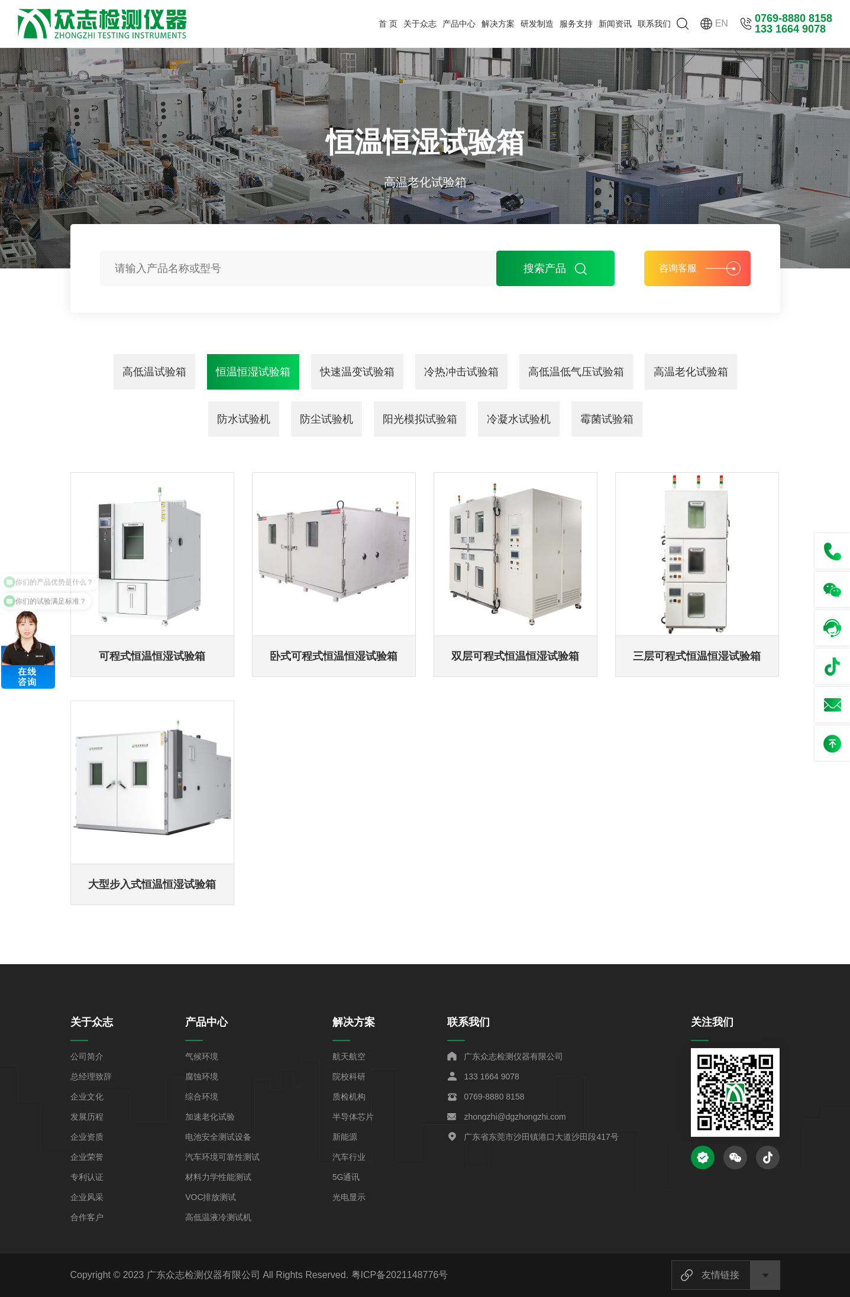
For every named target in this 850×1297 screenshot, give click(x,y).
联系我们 (654, 23)
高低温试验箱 (154, 372)
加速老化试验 (210, 1116)
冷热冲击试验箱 (461, 372)
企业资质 (87, 1137)
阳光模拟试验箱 (420, 419)
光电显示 (349, 1197)
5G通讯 (346, 1177)
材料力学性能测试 (218, 1177)
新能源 (344, 1137)
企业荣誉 (87, 1157)
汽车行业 (349, 1157)
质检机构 (349, 1096)
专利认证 (87, 1177)
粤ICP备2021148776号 (399, 1275)
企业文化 (87, 1096)
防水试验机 (243, 419)
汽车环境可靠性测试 (222, 1157)
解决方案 (498, 23)
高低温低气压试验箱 (576, 372)
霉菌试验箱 (607, 419)
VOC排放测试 (210, 1197)
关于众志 (420, 23)
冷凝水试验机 (519, 419)
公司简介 (87, 1056)
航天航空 (349, 1056)
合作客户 (87, 1217)
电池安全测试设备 (218, 1137)
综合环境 (201, 1096)
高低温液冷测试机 (218, 1217)
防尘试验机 (326, 419)
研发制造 (537, 23)
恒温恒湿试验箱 (253, 372)
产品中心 (459, 23)
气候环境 (201, 1056)
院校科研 (349, 1076)
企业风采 (87, 1197)
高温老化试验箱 (691, 372)
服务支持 (576, 23)
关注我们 (712, 1022)
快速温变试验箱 (357, 372)
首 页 (388, 23)
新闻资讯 (615, 23)
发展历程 (87, 1116)
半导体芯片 (353, 1116)
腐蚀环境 (201, 1076)
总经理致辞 (91, 1076)
